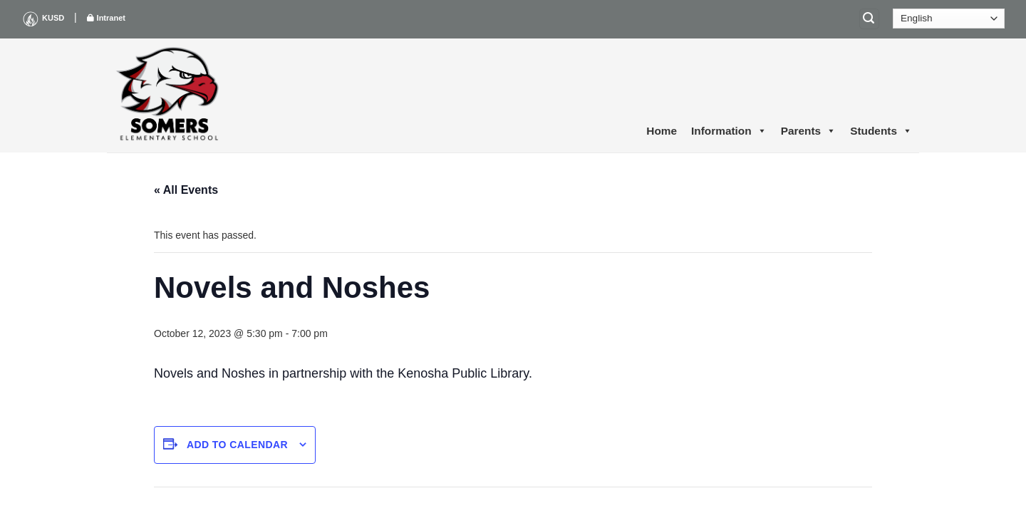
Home (661, 131)
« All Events (186, 190)
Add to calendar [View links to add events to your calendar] (237, 444)
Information (729, 131)
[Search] (869, 19)
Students (881, 131)
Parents (808, 131)
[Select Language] (949, 18)
